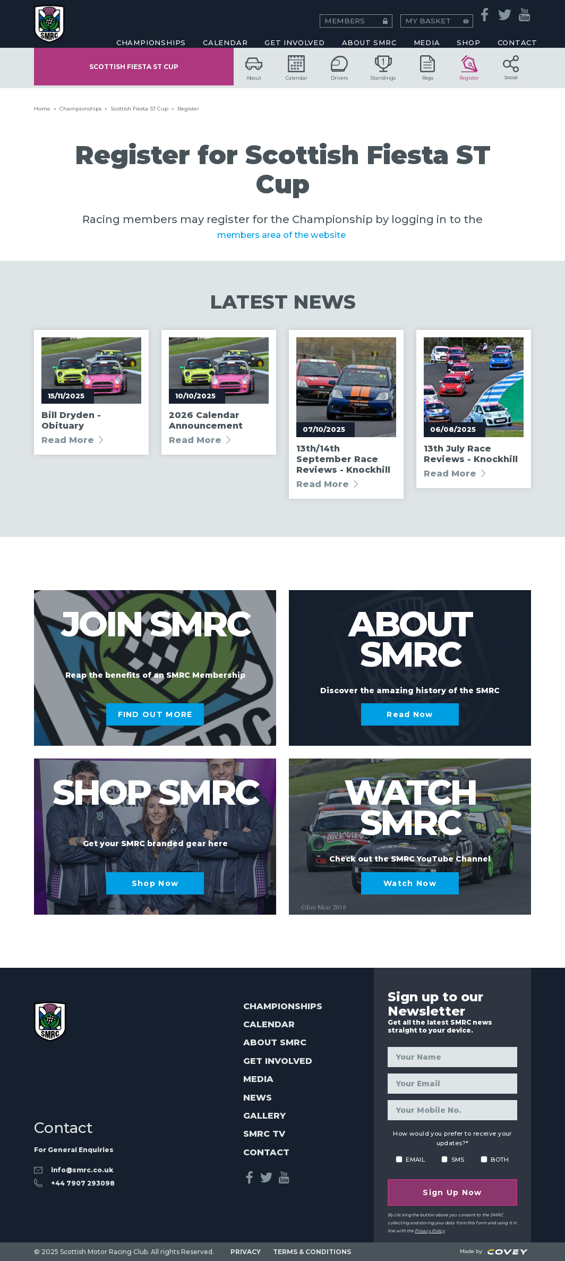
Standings (383, 68)
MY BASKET (460, 10)
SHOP (468, 35)
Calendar (296, 68)
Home (42, 108)
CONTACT (517, 35)
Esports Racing (285, 19)
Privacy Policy (429, 1230)
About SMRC (369, 35)
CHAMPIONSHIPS (151, 35)
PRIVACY (245, 1252)
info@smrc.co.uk (82, 1164)
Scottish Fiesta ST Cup (133, 68)
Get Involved (294, 35)
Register (469, 68)
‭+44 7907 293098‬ (83, 1177)
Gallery (264, 1116)
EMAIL (415, 1159)
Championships (80, 108)
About (253, 68)
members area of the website (283, 234)
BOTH (500, 1159)
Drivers (339, 68)
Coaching (110, 19)
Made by (494, 1251)
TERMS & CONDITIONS (312, 1252)
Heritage (110, 19)
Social (510, 67)
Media (258, 1079)
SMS (458, 1159)
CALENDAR (225, 35)
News (257, 1098)
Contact (266, 1152)
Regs (427, 68)
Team (285, 19)
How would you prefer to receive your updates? (452, 1138)
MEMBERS (401, 10)
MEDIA (427, 35)
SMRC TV (264, 1134)
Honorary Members (460, 19)
